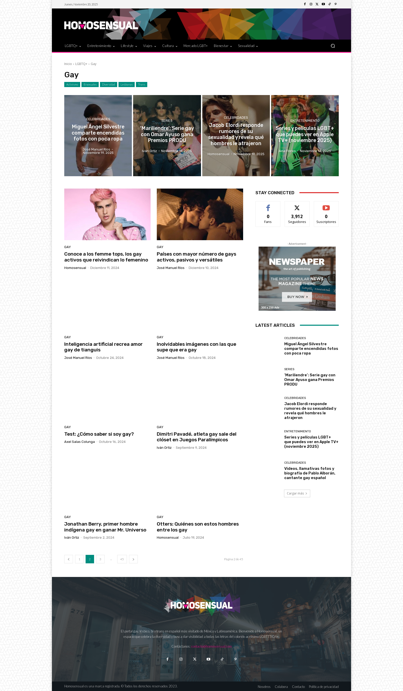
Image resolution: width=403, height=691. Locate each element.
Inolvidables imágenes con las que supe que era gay (196, 347)
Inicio (68, 64)
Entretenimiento (304, 121)
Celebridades (98, 119)
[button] (333, 46)
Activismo (72, 84)
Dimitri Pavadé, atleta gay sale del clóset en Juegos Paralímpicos (196, 437)
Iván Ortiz (164, 448)
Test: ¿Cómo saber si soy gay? (99, 434)
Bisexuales (90, 84)
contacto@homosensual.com (211, 646)
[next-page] (133, 559)
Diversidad (108, 84)
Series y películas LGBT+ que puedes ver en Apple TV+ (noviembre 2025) (311, 442)
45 (122, 559)
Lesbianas (126, 84)
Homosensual (75, 268)
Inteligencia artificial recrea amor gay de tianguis (103, 347)
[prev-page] (68, 559)
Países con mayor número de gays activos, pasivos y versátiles (196, 257)
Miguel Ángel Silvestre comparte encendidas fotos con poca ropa (311, 349)
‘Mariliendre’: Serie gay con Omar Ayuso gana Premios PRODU (309, 380)
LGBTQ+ (81, 64)
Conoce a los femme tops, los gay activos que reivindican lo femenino (106, 257)
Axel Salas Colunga (79, 442)
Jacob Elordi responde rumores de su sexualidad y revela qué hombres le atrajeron (310, 410)
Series (166, 121)
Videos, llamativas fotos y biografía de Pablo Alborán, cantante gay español (309, 473)
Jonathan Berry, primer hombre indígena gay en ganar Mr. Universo (105, 527)
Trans (141, 84)
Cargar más (297, 493)
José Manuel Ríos (171, 268)
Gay (67, 247)
